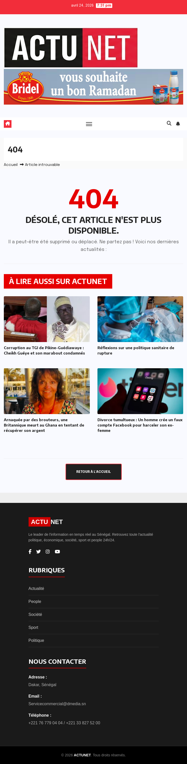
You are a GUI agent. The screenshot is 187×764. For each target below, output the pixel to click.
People (35, 601)
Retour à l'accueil (93, 472)
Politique (36, 640)
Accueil (11, 165)
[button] (169, 123)
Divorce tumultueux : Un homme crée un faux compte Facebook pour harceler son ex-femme (139, 425)
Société (35, 614)
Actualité (36, 588)
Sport (33, 627)
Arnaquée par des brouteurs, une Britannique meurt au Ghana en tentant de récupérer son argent (44, 425)
